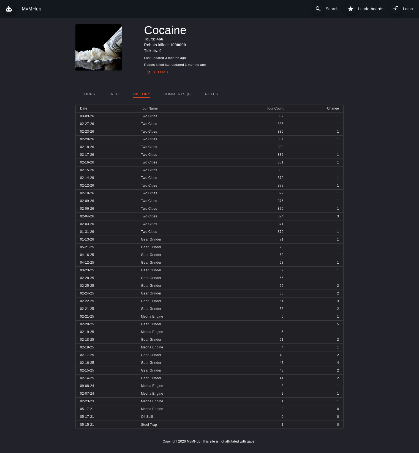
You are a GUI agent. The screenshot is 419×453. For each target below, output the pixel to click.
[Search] (318, 8)
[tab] (88, 94)
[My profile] (395, 8)
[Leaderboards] (350, 8)
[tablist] (209, 94)
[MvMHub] (8, 8)
